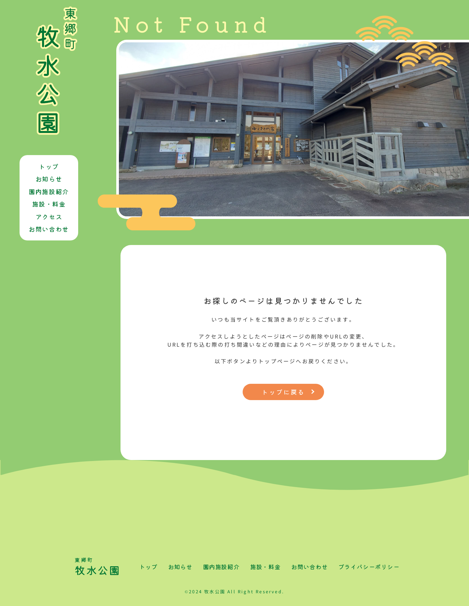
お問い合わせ (49, 229)
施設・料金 (49, 204)
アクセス (49, 216)
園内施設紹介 (49, 191)
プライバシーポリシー (369, 566)
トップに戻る (283, 392)
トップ (49, 166)
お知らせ (49, 178)
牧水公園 (99, 566)
